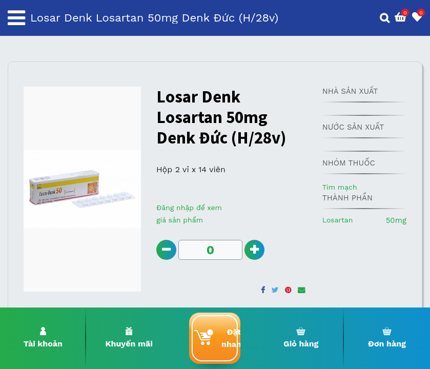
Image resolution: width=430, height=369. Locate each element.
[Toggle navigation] (16, 18)
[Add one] (254, 250)
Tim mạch (339, 187)
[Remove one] (166, 250)
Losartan (337, 220)
